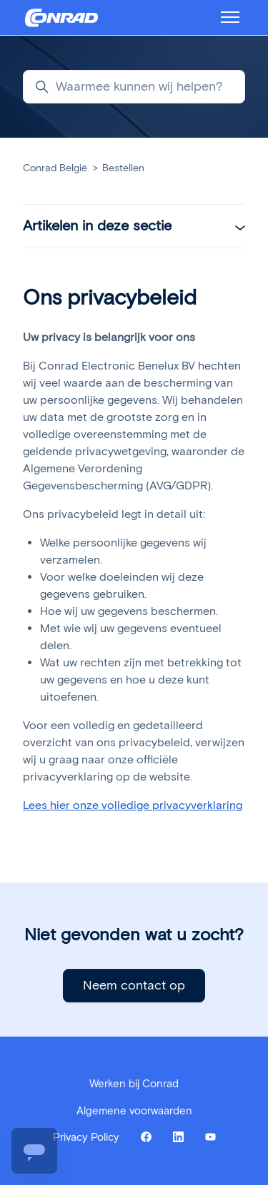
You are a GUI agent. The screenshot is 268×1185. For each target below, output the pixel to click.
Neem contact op (134, 985)
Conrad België (55, 168)
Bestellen (123, 168)
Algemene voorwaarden (134, 1110)
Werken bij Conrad (134, 1083)
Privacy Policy (86, 1137)
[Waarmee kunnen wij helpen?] (134, 86)
